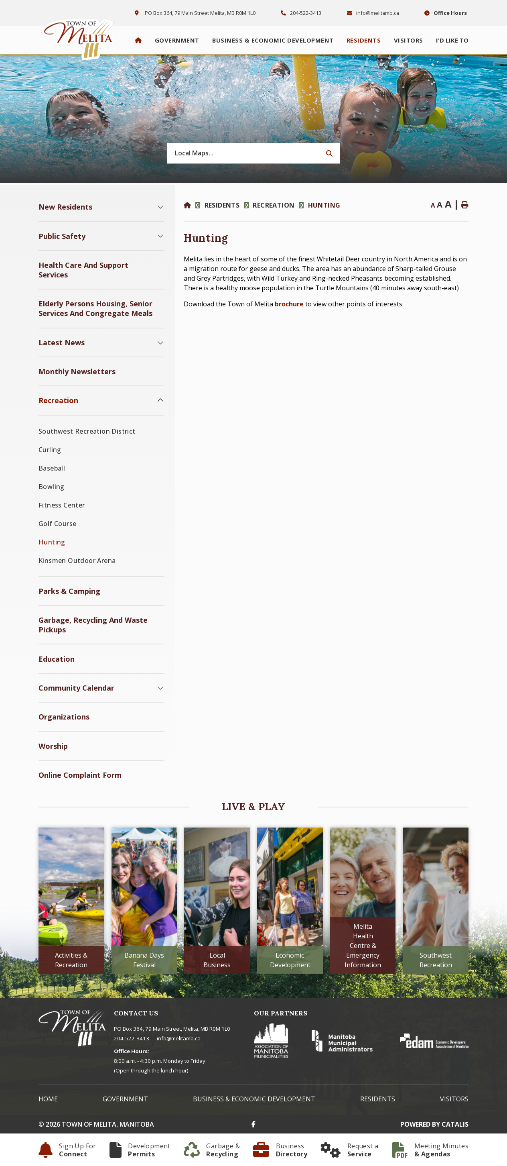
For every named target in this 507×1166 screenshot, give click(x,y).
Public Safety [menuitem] (62, 236)
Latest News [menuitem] (62, 342)
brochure (289, 304)
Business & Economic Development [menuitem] (273, 40)
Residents (222, 205)
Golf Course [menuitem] (57, 523)
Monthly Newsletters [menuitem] (77, 371)
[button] (160, 207)
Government (125, 1099)
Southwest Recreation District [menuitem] (87, 431)
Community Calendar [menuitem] (76, 688)
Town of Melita (81, 37)
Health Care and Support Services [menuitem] (83, 269)
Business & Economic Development (254, 1099)
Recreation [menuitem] (58, 400)
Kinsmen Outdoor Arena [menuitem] (77, 560)
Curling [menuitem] (50, 449)
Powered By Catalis (434, 1124)
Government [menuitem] (177, 40)
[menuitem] (138, 40)
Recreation (273, 205)
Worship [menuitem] (53, 746)
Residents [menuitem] (364, 40)
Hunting (324, 205)
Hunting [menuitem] (52, 542)
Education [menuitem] (57, 659)
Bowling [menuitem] (52, 486)
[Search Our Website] (253, 153)
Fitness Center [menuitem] (62, 505)
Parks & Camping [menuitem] (69, 591)
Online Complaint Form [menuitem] (80, 775)
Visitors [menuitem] (408, 40)
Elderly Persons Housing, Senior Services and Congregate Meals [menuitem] (95, 308)
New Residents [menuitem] (65, 207)
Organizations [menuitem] (64, 717)
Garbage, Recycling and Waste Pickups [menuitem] (93, 624)
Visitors (454, 1099)
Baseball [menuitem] (52, 468)
